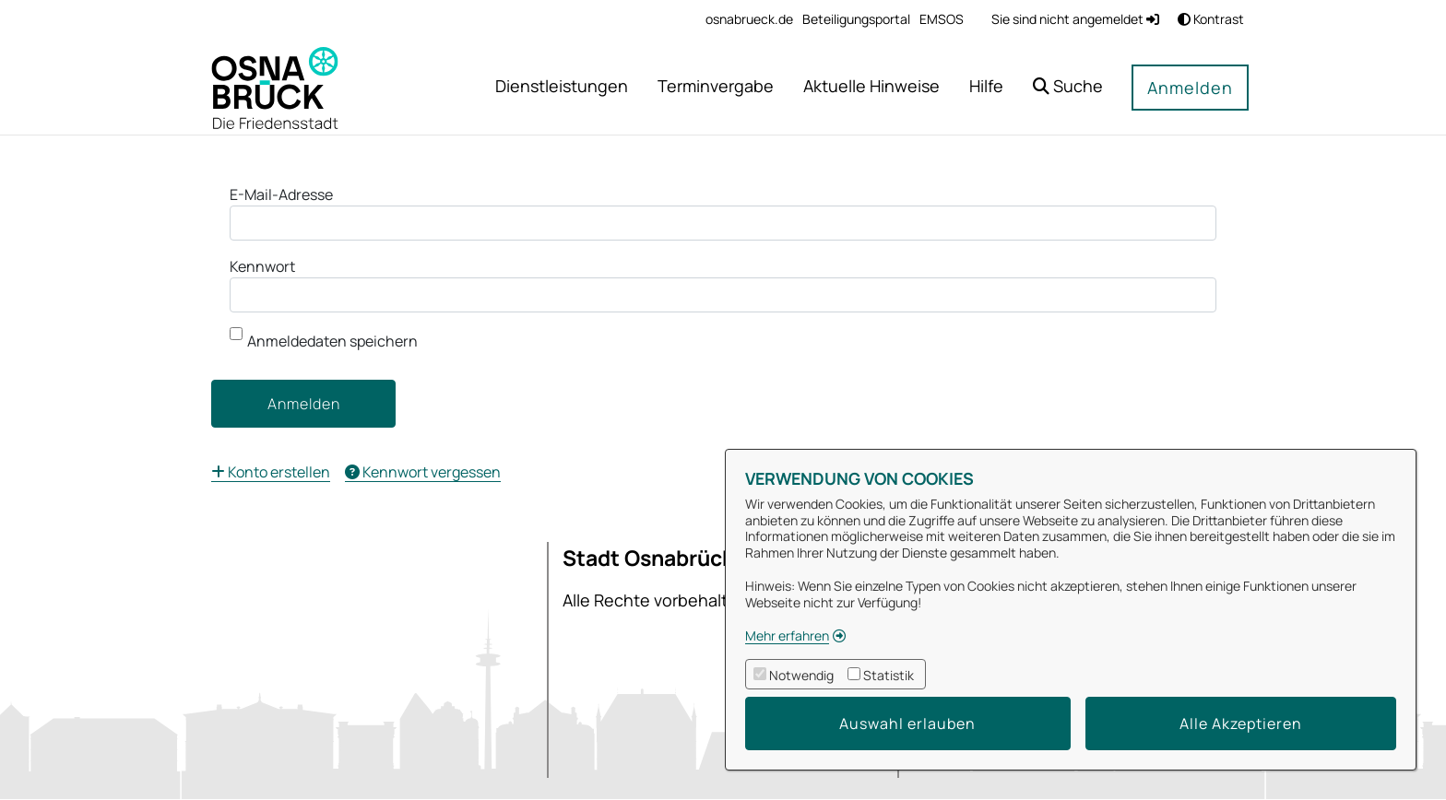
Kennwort (262, 266)
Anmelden (1190, 87)
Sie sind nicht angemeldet (1075, 19)
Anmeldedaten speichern (324, 339)
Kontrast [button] (1211, 19)
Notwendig (801, 675)
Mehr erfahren (787, 635)
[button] (1068, 88)
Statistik (888, 675)
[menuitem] (749, 19)
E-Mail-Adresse (281, 194)
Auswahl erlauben (907, 723)
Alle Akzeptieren (1240, 723)
